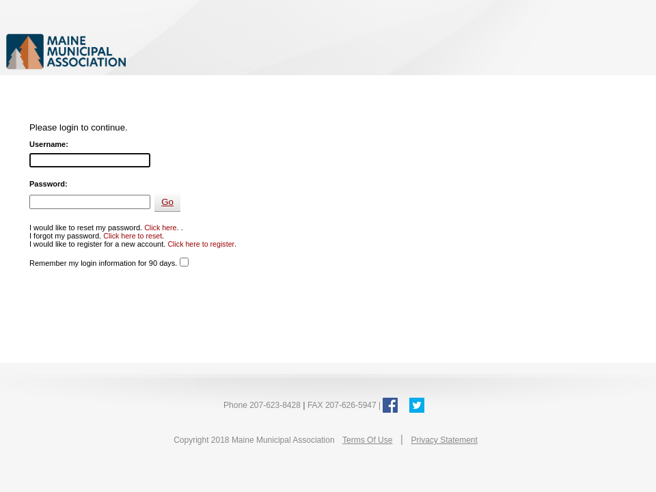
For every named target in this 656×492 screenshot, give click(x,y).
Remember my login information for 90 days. (103, 263)
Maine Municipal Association (146, 51)
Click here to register (200, 244)
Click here (160, 227)
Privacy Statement (444, 440)
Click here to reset (132, 236)
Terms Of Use (367, 440)
